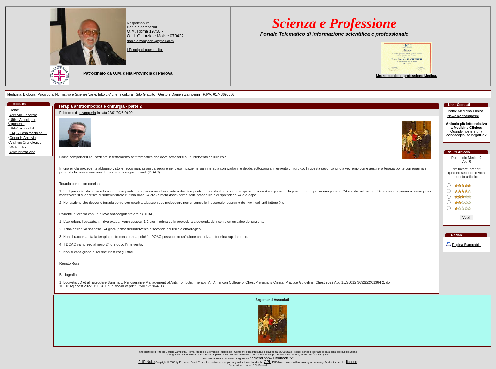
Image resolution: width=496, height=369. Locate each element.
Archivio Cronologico (25, 142)
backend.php (260, 358)
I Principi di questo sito (145, 50)
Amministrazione (22, 152)
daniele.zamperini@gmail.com (150, 41)
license (351, 362)
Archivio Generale (23, 115)
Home (14, 110)
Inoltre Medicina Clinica (465, 111)
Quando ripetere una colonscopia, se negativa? (466, 133)
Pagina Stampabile (466, 245)
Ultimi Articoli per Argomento (22, 122)
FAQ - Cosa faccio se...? (28, 133)
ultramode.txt (283, 358)
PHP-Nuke (146, 362)
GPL (267, 362)
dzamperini (87, 113)
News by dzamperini (463, 116)
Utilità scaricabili (22, 128)
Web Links (18, 147)
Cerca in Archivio (23, 138)
